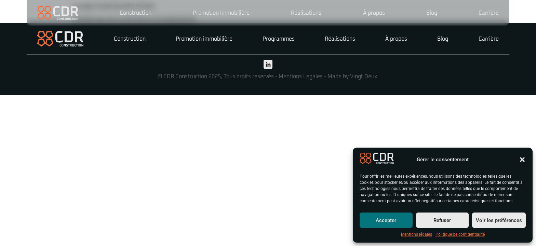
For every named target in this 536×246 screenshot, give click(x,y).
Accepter (386, 220)
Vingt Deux (363, 76)
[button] (522, 159)
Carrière (489, 13)
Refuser (442, 220)
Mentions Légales (301, 76)
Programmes (279, 39)
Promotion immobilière (221, 13)
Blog (431, 13)
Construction (135, 13)
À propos (374, 13)
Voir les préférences (499, 220)
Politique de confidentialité (460, 234)
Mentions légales (416, 234)
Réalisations (306, 13)
